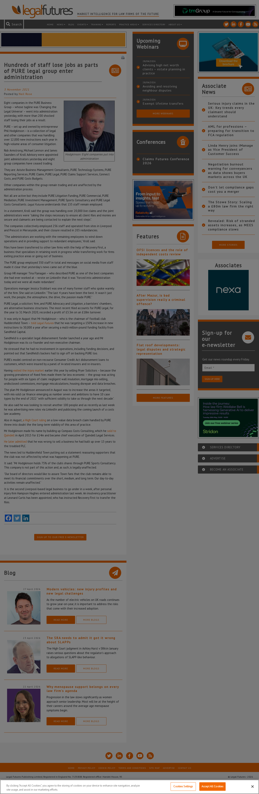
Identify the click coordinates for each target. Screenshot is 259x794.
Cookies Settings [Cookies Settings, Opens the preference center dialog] (183, 786)
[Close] (252, 786)
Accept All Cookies (212, 786)
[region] (129, 787)
